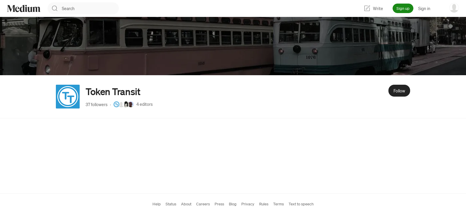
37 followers (97, 104)
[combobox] (90, 8)
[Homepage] (23, 8)
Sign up (403, 8)
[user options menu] (454, 7)
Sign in (424, 8)
